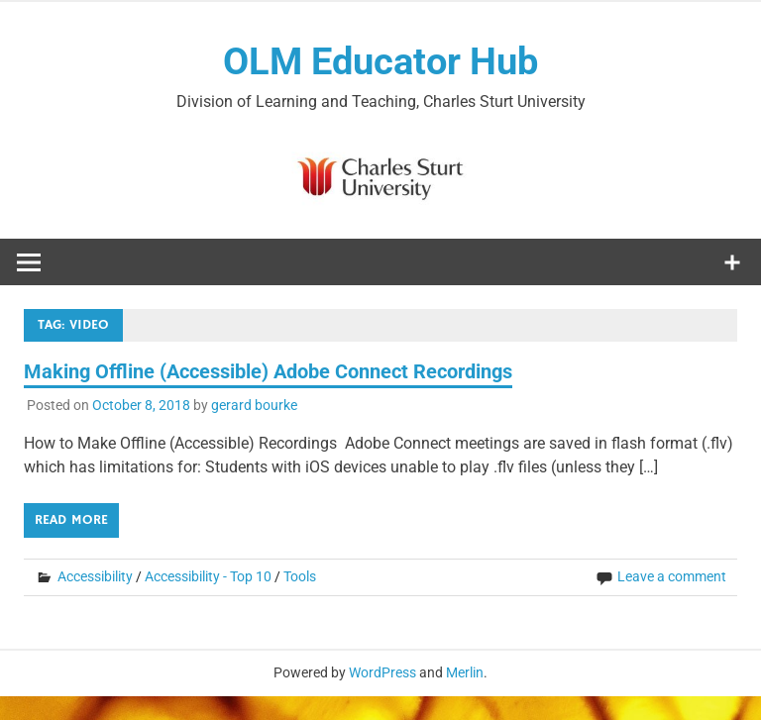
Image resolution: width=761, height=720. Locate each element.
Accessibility (95, 576)
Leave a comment (671, 576)
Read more (71, 520)
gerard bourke (254, 405)
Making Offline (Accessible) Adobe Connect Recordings (268, 371)
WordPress (382, 672)
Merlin (465, 672)
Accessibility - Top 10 (208, 576)
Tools (299, 576)
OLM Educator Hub (380, 61)
